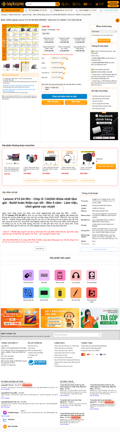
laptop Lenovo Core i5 (43, 226)
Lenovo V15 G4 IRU (16, 215)
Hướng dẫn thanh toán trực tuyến (64, 353)
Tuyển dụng (113, 6)
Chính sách (113, 2)
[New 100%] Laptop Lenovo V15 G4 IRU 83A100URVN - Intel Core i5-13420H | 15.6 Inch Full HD (12, 169)
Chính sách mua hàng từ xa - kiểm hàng (66, 346)
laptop (44, 213)
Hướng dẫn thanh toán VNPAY (90, 350)
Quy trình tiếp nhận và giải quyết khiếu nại (67, 360)
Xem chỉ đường (5, 389)
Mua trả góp (52, 102)
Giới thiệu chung (32, 346)
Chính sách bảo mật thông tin (63, 357)
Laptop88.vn (5, 346)
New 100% (46, 33)
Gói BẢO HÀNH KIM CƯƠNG (100, 62)
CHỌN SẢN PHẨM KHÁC (31, 180)
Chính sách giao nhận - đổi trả (63, 350)
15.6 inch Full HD (57, 77)
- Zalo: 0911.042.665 (45, 394)
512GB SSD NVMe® (58, 67)
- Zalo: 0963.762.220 (76, 394)
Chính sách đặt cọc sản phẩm (63, 348)
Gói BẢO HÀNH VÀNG (98, 58)
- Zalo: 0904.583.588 (48, 412)
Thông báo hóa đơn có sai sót (63, 366)
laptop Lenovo (40, 221)
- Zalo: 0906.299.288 (42, 387)
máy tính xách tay (56, 213)
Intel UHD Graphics (57, 72)
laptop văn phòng (67, 215)
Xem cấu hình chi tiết (99, 249)
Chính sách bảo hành (60, 355)
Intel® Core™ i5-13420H (59, 58)
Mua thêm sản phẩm (106, 166)
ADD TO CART (104, 41)
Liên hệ (30, 357)
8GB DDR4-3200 (57, 63)
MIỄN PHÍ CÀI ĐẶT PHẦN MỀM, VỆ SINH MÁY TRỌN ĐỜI (19, 85)
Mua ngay (75, 102)
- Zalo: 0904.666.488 (51, 403)
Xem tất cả (40, 248)
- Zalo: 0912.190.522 (104, 394)
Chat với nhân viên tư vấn (64, 96)
